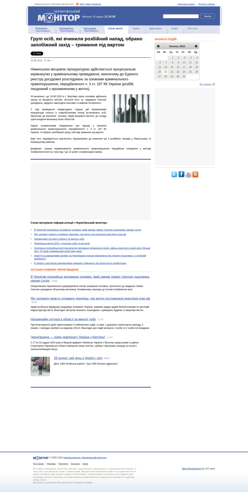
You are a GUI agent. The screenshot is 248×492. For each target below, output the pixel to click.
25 (190, 71)
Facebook (96, 4)
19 (196, 67)
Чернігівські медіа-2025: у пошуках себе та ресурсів (62, 243)
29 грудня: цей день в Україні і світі (78, 358)
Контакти (75, 464)
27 (159, 76)
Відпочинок (155, 28)
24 (184, 71)
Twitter (88, 4)
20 (159, 71)
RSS (82, 4)
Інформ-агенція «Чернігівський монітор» (60, 15)
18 (190, 67)
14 (165, 67)
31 (184, 76)
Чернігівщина (42, 29)
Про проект (38, 464)
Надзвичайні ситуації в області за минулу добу (59, 239)
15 (172, 67)
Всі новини (205, 84)
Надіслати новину (186, 4)
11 (190, 62)
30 (178, 76)
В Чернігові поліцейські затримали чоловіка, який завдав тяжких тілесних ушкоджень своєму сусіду (87, 230)
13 (159, 67)
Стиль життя (115, 28)
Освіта (136, 28)
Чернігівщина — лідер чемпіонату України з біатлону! (68, 337)
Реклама (51, 464)
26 (196, 71)
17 (184, 67)
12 (196, 62)
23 (178, 71)
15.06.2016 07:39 (40, 60)
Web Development (191, 468)
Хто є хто (193, 28)
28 (165, 76)
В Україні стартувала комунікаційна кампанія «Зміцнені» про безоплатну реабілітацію (80, 263)
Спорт (174, 28)
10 (184, 62)
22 (172, 71)
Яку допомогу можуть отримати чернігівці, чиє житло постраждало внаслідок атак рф (80, 234)
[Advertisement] (91, 191)
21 (165, 71)
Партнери (63, 464)
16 (178, 67)
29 (172, 76)
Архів (85, 464)
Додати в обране (206, 4)
